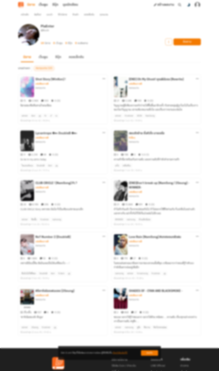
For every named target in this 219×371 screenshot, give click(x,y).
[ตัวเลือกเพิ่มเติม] (104, 72)
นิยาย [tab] (31, 5)
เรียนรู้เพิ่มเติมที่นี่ (120, 353)
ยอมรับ (149, 353)
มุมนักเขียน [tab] (70, 5)
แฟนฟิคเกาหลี (42, 77)
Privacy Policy (134, 367)
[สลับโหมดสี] (188, 4)
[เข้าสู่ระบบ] (197, 4)
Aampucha (40, 82)
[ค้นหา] (179, 4)
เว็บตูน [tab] (43, 5)
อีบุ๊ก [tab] (55, 5)
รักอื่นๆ (132, 125)
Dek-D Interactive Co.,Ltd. (97, 367)
